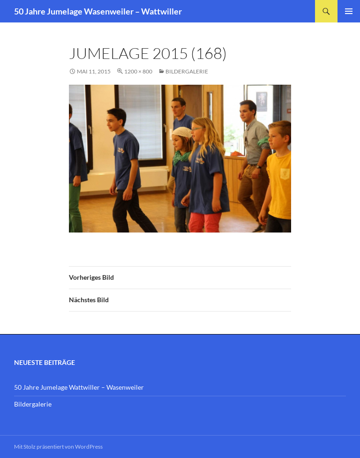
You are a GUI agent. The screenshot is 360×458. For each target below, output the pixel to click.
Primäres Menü (349, 11)
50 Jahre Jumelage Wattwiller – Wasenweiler (79, 387)
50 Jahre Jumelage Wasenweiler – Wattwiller (98, 11)
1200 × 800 (138, 71)
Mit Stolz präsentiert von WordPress (58, 446)
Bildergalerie (186, 71)
